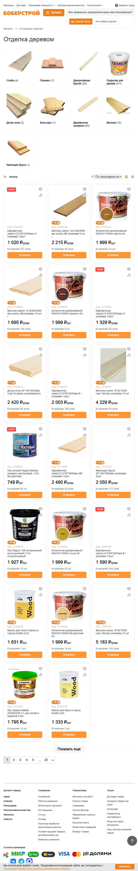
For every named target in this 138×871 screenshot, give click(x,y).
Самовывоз (78, 805)
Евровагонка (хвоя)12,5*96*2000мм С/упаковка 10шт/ (22, 233)
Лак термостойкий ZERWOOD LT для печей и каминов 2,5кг (23, 713)
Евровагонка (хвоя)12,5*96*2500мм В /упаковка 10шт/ (67, 393)
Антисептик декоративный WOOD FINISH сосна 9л (67, 552)
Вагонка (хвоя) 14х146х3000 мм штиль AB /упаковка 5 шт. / (68, 233)
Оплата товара (80, 801)
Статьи (41, 814)
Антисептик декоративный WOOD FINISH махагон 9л (67, 312)
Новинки (8, 801)
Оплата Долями (81, 810)
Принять (125, 866)
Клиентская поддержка (84, 827)
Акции (7, 796)
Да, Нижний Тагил (81, 21)
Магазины (9, 814)
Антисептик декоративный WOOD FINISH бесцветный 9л (67, 633)
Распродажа (10, 805)
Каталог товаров (12, 790)
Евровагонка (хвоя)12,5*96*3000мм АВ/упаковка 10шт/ (67, 473)
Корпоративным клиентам (17, 810)
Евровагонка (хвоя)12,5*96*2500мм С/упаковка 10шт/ (110, 313)
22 (46, 759)
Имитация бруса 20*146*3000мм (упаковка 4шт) (111, 473)
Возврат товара (81, 831)
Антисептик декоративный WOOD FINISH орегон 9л (111, 232)
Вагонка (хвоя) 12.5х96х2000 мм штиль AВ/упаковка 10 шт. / (24, 313)
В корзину (25, 255)
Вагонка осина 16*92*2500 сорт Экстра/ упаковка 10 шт (112, 632)
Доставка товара (115, 796)
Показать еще (69, 749)
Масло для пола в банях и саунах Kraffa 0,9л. (22, 632)
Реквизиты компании (48, 839)
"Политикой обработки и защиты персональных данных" (37, 868)
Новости (8, 819)
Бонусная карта (81, 822)
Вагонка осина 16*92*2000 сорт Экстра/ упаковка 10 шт (112, 392)
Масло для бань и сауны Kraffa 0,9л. (66, 712)
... (39, 759)
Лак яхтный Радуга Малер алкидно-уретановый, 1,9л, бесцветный (23, 473)
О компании (44, 796)
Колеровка (112, 809)
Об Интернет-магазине (50, 805)
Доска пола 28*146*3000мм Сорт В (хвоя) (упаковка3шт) (24, 392)
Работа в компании (48, 801)
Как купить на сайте (83, 796)
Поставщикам (45, 810)
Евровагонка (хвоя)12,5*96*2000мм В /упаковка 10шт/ (111, 553)
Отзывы (42, 819)
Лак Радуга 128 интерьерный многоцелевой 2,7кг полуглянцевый (24, 553)
